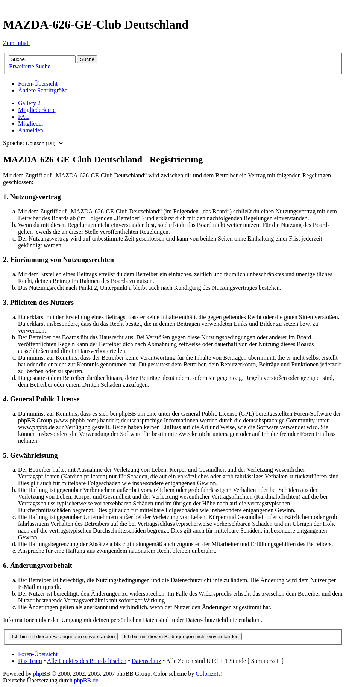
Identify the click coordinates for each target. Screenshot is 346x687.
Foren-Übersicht (38, 83)
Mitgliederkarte (37, 110)
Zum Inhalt (16, 43)
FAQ (24, 116)
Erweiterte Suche (29, 66)
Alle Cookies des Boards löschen (87, 661)
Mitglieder (31, 123)
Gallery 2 (29, 103)
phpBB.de (86, 680)
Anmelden (30, 130)
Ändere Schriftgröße (42, 90)
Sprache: (13, 143)
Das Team (30, 661)
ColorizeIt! (209, 673)
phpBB (41, 673)
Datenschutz (146, 661)
